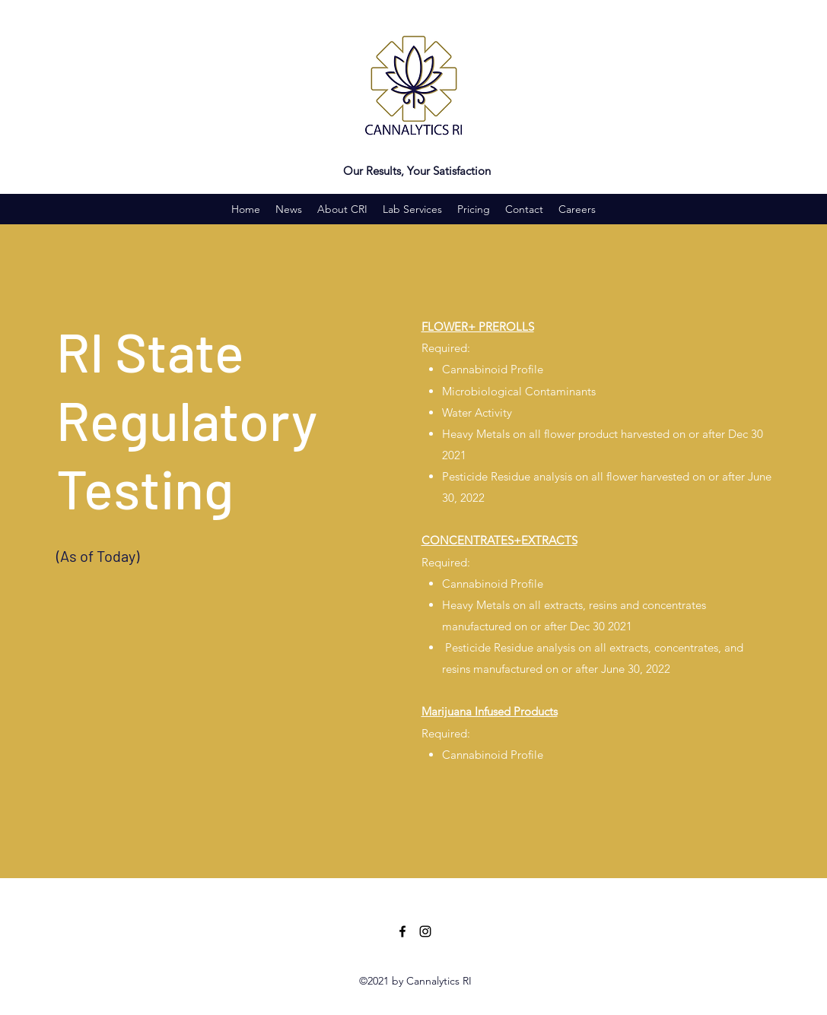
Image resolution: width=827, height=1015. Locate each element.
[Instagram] (425, 931)
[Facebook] (402, 931)
